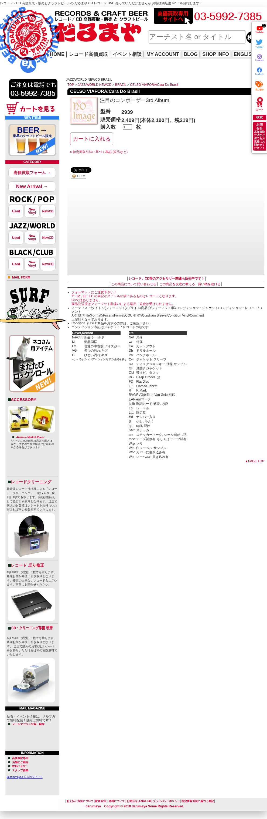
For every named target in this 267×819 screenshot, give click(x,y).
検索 (259, 117)
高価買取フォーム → (32, 172)
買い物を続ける (209, 284)
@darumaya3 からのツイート (25, 777)
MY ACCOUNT (162, 54)
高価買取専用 (20, 758)
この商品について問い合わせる (133, 284)
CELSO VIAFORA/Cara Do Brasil (154, 85)
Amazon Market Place (30, 437)
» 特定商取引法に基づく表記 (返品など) (99, 152)
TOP (70, 85)
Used (16, 211)
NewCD (47, 211)
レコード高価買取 (88, 54)
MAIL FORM (21, 277)
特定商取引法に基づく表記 (198, 801)
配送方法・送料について (110, 801)
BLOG (191, 54)
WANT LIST (19, 766)
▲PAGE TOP (254, 461)
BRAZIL (120, 85)
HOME (7, 32)
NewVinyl (32, 211)
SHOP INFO (215, 54)
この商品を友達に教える (177, 284)
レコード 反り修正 (27, 565)
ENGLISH (244, 54)
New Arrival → (32, 186)
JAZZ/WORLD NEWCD (94, 85)
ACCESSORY (23, 399)
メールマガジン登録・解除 (28, 724)
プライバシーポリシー (166, 801)
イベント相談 (127, 54)
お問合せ (132, 801)
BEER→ (32, 132)
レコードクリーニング (31, 482)
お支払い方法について (80, 801)
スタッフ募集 (20, 770)
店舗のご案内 (20, 762)
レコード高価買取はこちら (22, 11)
